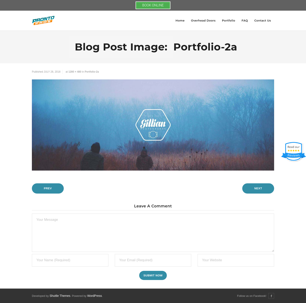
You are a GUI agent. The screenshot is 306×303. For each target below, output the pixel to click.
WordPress (94, 295)
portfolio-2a (92, 71)
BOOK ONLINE (153, 5)
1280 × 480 (74, 71)
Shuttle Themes (60, 295)
